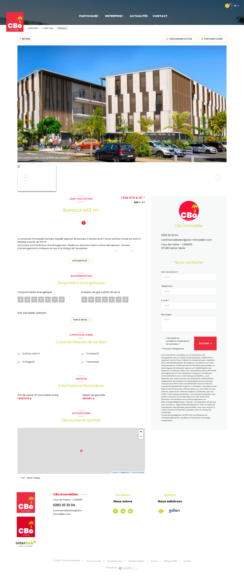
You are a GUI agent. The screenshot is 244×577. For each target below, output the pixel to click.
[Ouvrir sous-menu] (100, 16)
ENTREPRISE (113, 16)
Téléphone (166, 286)
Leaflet (114, 473)
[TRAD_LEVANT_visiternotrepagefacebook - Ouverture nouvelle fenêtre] (115, 511)
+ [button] (141, 432)
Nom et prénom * (170, 272)
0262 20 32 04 (169, 235)
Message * (166, 314)
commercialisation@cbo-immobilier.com (186, 240)
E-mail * (165, 300)
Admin (154, 561)
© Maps (124, 473)
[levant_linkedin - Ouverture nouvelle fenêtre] (122, 511)
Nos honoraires (94, 561)
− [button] (141, 437)
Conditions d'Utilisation (190, 417)
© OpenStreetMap (137, 473)
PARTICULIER (88, 16)
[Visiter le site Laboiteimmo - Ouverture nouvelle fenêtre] (128, 569)
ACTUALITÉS (139, 16)
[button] (218, 178)
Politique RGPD (170, 561)
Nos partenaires (114, 561)
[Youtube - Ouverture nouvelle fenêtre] (130, 511)
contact (160, 16)
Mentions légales (137, 561)
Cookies (187, 561)
